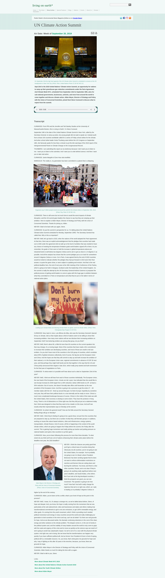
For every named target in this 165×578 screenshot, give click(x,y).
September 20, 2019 (62, 33)
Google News (77, 18)
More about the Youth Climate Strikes (48, 568)
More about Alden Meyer (43, 571)
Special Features (61, 10)
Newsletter (36, 11)
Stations (76, 10)
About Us (89, 10)
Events (82, 10)
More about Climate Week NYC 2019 (47, 561)
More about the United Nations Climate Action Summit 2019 (55, 565)
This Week (42, 10)
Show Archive (50, 10)
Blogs (69, 10)
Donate (96, 10)
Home (34, 10)
